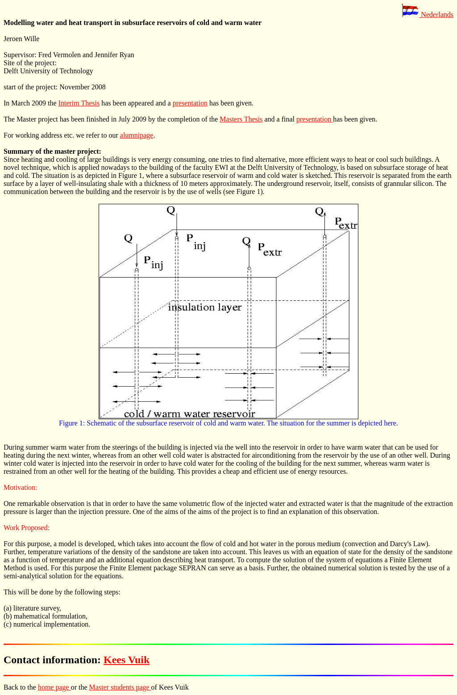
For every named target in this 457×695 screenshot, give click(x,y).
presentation (190, 103)
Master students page (120, 687)
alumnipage (137, 135)
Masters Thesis (241, 119)
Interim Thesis (79, 103)
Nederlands (427, 14)
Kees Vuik (127, 660)
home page (54, 687)
